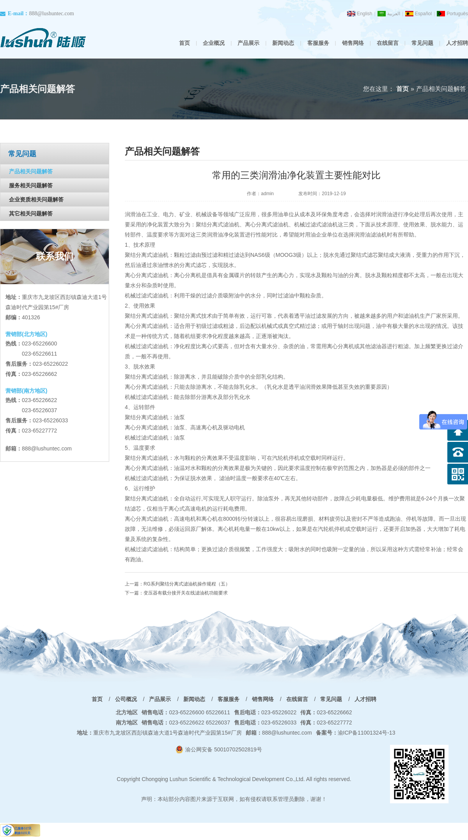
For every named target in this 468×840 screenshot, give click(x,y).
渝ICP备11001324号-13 (355, 733)
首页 (184, 43)
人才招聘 (457, 43)
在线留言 (388, 43)
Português (457, 13)
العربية (393, 13)
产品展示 (248, 43)
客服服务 (318, 43)
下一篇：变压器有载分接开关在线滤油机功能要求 (176, 593)
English (364, 13)
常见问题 (422, 43)
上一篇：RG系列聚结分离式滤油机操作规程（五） (177, 584)
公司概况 (126, 699)
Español (423, 13)
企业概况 (214, 43)
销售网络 (353, 43)
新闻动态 (283, 43)
